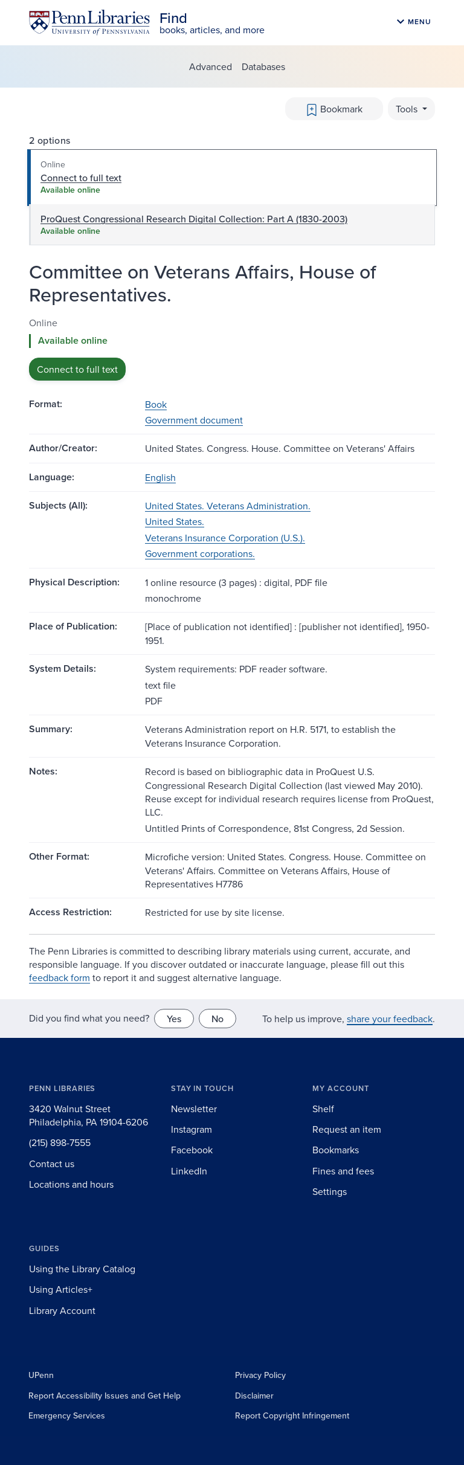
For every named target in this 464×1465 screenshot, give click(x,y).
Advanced (210, 66)
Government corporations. (200, 553)
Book (156, 404)
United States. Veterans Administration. (228, 505)
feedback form (59, 977)
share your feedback (390, 1018)
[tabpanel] (232, 348)
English (160, 477)
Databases (263, 66)
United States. (174, 521)
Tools (408, 108)
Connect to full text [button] (77, 369)
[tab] (232, 177)
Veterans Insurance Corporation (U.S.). (225, 537)
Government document (194, 420)
